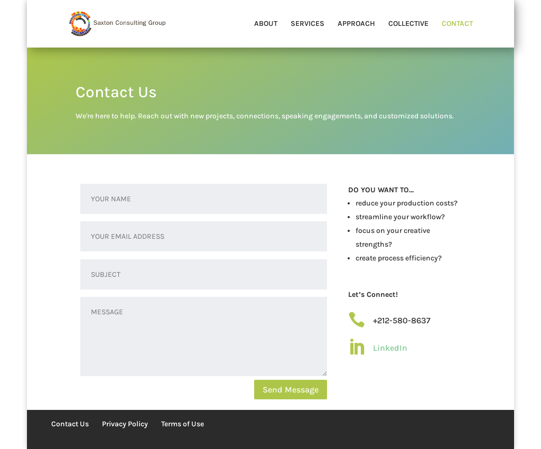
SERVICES (307, 24)
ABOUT (265, 24)
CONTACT (457, 24)
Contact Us (70, 423)
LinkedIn (390, 348)
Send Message (291, 390)
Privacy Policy (125, 423)
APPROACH (356, 24)
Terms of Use (182, 423)
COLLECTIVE (408, 24)
